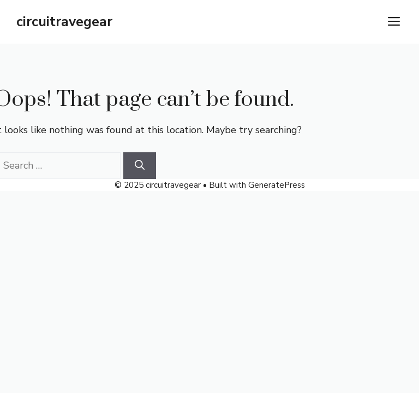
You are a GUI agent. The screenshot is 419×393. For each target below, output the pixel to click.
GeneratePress (276, 185)
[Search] (139, 165)
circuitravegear (64, 22)
